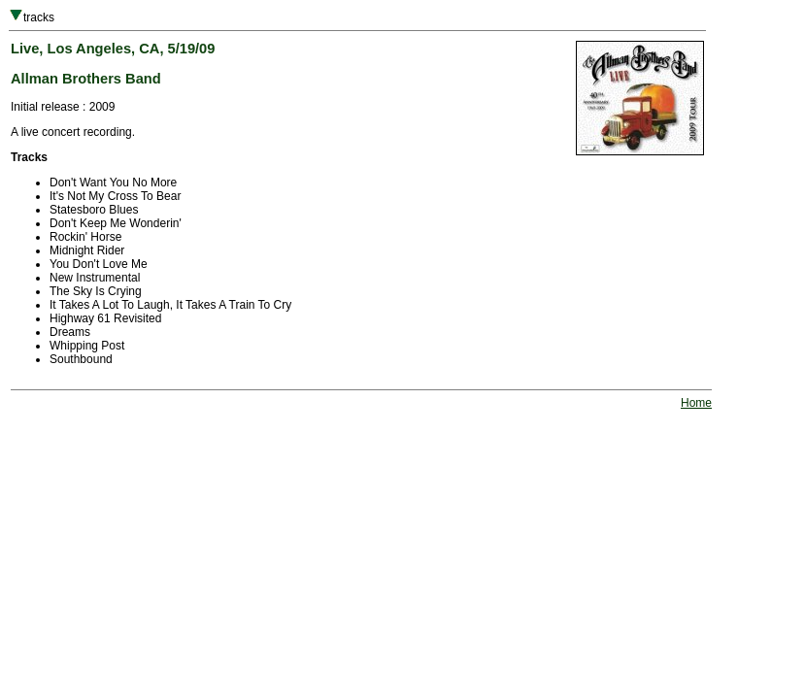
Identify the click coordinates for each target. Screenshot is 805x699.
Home (696, 403)
